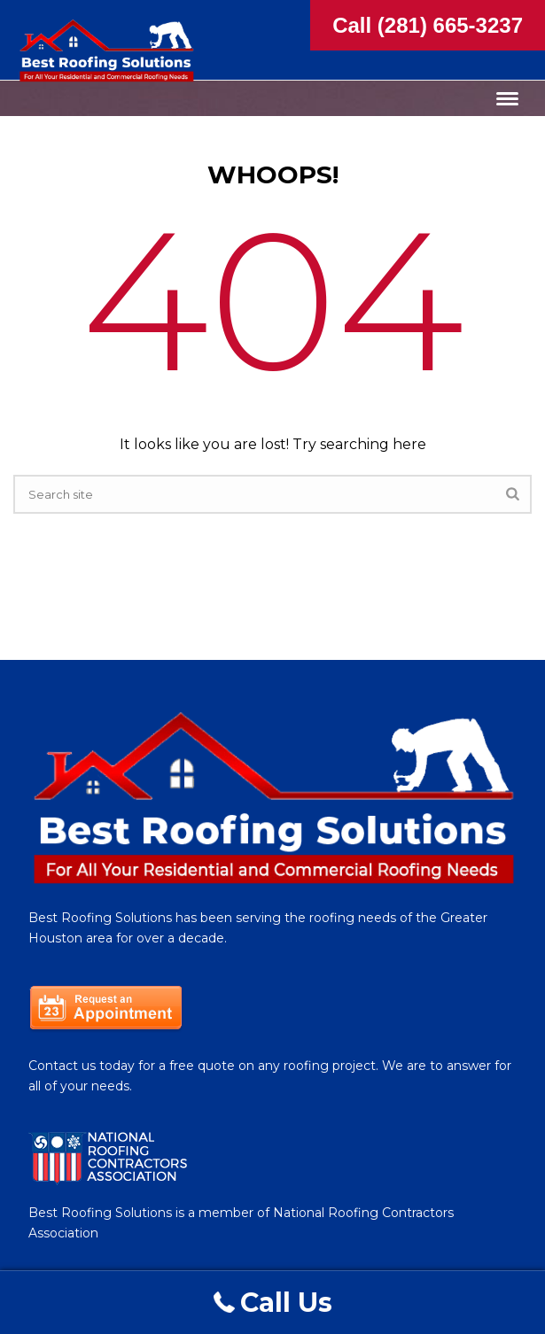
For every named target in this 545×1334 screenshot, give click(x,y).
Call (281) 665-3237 (427, 25)
